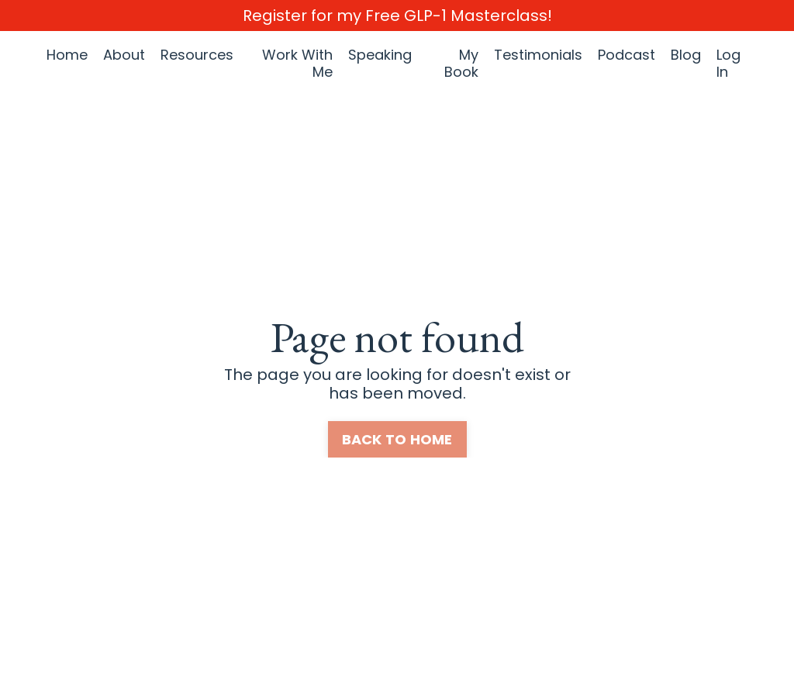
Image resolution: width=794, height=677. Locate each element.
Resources (197, 55)
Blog (686, 55)
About (124, 55)
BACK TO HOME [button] (397, 439)
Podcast (626, 55)
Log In (728, 63)
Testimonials (538, 55)
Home (67, 55)
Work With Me (297, 63)
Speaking (380, 55)
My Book (461, 63)
